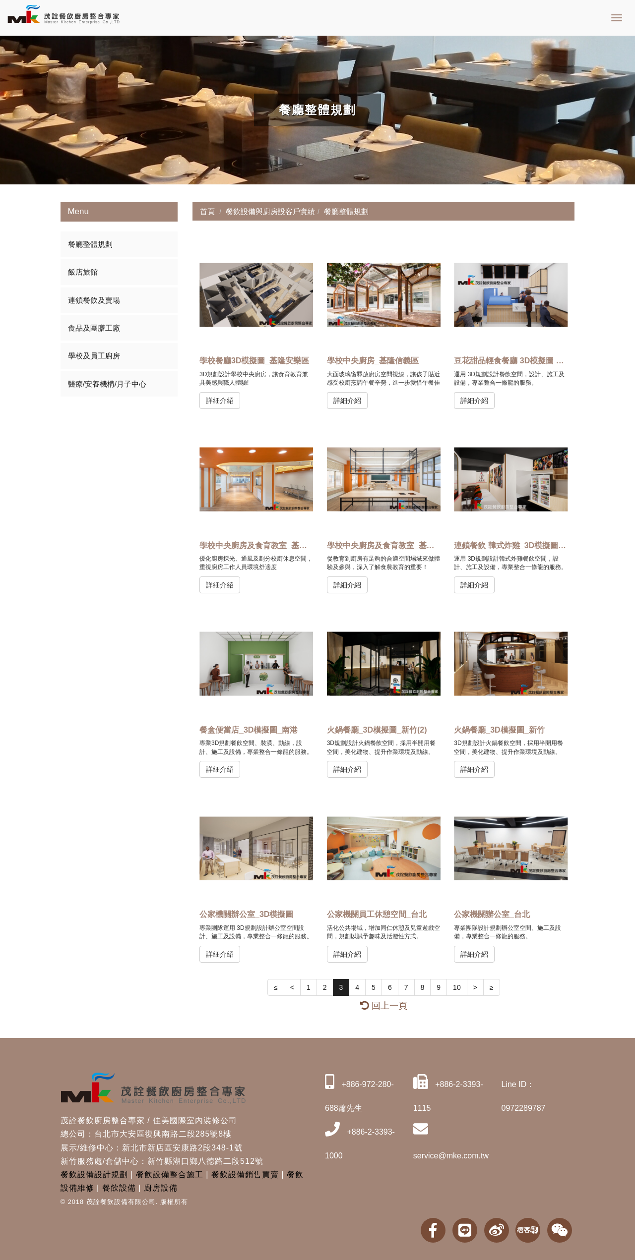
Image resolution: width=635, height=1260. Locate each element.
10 (457, 987)
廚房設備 (161, 1188)
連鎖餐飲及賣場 (94, 300)
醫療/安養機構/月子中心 (107, 384)
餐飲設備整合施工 (169, 1174)
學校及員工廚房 (94, 355)
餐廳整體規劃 (90, 244)
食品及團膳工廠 (94, 328)
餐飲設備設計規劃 (94, 1174)
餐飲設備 (119, 1188)
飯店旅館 (83, 272)
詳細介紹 (220, 400)
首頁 (207, 211)
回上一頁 (383, 1006)
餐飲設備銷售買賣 (245, 1174)
